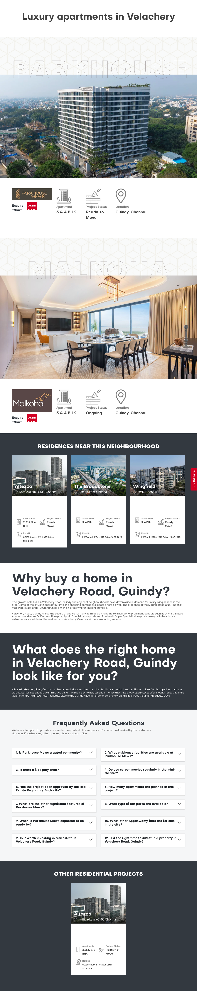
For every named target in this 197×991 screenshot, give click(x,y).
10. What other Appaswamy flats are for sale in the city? (140, 823)
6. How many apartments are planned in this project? (139, 789)
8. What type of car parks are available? (136, 804)
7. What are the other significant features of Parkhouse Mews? (50, 806)
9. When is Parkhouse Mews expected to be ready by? (50, 823)
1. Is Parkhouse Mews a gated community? (49, 752)
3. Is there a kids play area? (37, 770)
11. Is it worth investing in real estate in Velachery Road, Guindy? (46, 840)
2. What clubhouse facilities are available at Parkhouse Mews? (139, 754)
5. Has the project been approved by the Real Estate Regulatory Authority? (51, 789)
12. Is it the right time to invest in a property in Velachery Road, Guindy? (140, 840)
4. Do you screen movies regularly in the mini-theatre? (140, 771)
